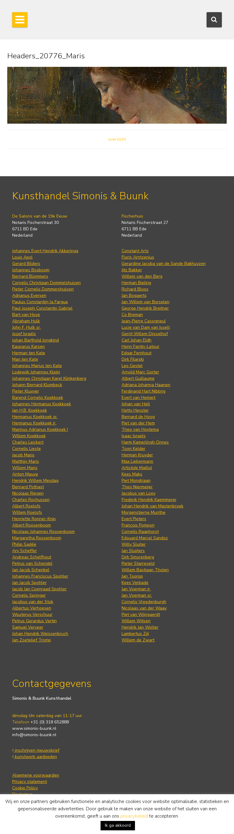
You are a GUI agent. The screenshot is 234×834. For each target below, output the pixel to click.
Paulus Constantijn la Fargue (40, 302)
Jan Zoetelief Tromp (31, 640)
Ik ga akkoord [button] (118, 825)
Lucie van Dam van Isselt (146, 327)
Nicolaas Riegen (28, 493)
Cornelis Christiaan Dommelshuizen (46, 283)
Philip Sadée (24, 544)
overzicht (117, 139)
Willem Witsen (136, 621)
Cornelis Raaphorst (140, 531)
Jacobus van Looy (138, 493)
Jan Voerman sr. (137, 595)
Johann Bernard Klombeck (37, 385)
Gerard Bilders (26, 263)
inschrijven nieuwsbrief (35, 750)
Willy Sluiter (134, 544)
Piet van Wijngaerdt (141, 614)
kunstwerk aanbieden (34, 757)
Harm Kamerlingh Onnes (145, 442)
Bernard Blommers (30, 276)
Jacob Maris (23, 455)
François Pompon (138, 525)
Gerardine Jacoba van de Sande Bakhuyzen (164, 263)
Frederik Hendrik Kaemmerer (149, 500)
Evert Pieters (134, 519)
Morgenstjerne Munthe (143, 512)
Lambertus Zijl (135, 634)
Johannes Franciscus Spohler (40, 576)
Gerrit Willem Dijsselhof (145, 334)
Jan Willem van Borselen (145, 302)
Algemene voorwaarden (35, 775)
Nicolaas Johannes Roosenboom (43, 531)
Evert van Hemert (138, 397)
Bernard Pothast (28, 487)
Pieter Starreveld (138, 563)
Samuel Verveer (27, 627)
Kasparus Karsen (28, 346)
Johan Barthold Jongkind (35, 340)
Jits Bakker (132, 270)
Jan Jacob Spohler (29, 582)
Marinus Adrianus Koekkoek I (40, 429)
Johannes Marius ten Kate (37, 366)
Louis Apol (22, 257)
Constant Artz (135, 251)
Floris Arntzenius (138, 257)
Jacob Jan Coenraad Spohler (39, 589)
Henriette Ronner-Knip (34, 519)
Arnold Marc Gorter (140, 372)
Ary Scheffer (24, 551)
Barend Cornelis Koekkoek (37, 397)
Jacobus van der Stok (32, 602)
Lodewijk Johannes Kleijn (36, 372)
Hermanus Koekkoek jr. (34, 423)
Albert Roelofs (26, 506)
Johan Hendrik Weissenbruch (40, 634)
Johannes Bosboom (30, 270)
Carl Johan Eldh (136, 340)
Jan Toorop (132, 576)
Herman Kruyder (137, 455)
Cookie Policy (25, 788)
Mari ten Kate (25, 359)
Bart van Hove (26, 314)
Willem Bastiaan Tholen (145, 570)
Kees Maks (132, 474)
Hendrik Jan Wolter (140, 627)
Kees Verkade (135, 582)
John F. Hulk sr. (26, 327)
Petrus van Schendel (32, 563)
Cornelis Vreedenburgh (144, 602)
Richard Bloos (135, 289)
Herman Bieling (136, 283)
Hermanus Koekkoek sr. (35, 417)
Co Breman (132, 314)
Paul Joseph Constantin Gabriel (42, 308)
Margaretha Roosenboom (36, 538)
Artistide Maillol (137, 468)
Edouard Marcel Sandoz (145, 538)
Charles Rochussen (31, 500)
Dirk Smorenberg (138, 557)
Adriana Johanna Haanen (146, 385)
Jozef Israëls (24, 334)
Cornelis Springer (29, 595)
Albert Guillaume (138, 378)
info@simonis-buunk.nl (34, 735)
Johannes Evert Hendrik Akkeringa (45, 251)
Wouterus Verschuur (32, 614)
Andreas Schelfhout (31, 557)
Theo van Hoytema (140, 429)
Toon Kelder (133, 448)
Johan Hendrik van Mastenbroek (152, 506)
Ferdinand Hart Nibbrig (143, 391)
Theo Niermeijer (137, 487)
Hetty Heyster (135, 410)
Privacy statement (29, 781)
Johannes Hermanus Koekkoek (41, 404)
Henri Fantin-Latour (140, 346)
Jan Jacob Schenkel (30, 570)
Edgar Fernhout (136, 353)
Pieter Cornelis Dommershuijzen (43, 289)
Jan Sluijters (133, 551)
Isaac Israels (134, 436)
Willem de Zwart (138, 640)
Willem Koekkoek (29, 436)
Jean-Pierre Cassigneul (144, 321)
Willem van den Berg (142, 276)
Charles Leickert (28, 442)
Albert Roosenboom (31, 525)
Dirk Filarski (133, 359)
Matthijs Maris (25, 461)
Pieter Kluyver (25, 391)
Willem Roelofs (27, 512)
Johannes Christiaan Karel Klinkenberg (49, 378)
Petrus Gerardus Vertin (34, 621)
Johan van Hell (136, 404)
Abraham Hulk (26, 321)
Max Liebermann (137, 461)
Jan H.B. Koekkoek (29, 410)
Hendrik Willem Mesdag (35, 480)
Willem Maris (24, 468)
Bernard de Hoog (138, 417)
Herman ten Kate (28, 353)
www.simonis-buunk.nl (34, 728)
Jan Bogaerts (134, 295)
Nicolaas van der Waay (144, 608)
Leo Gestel (132, 366)
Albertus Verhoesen (31, 608)
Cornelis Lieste (26, 448)
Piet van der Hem (138, 423)
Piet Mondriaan (136, 480)
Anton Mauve (25, 474)
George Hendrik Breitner (145, 308)
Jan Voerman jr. (136, 589)
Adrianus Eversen (29, 295)
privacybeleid (134, 816)
